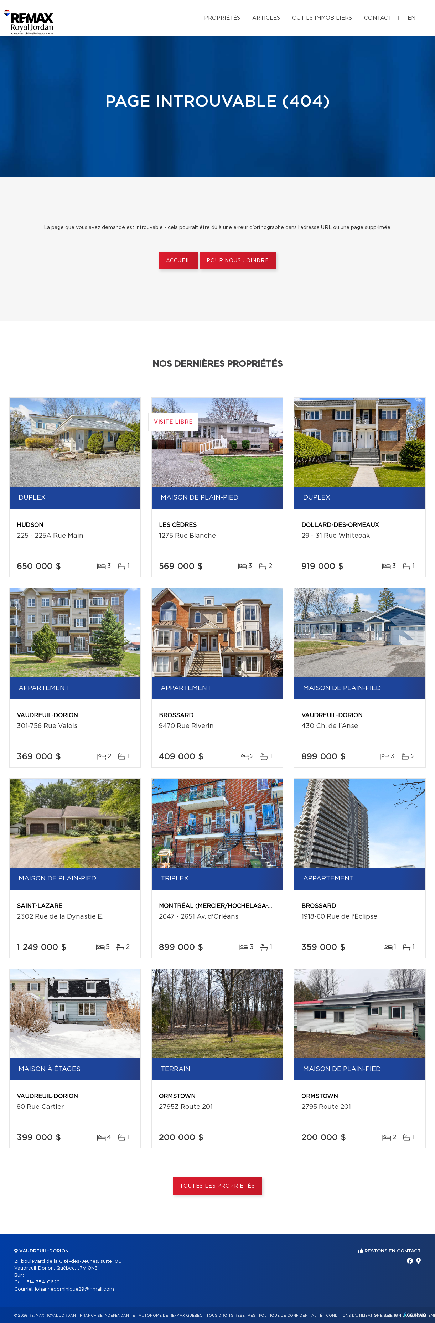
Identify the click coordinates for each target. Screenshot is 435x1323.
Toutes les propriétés (217, 1186)
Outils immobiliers (322, 18)
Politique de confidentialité (290, 1315)
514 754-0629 (43, 1282)
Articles (266, 18)
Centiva (415, 1314)
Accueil (178, 260)
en (411, 18)
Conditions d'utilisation (353, 1315)
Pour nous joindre (238, 260)
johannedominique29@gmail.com (74, 1289)
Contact (378, 18)
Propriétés (222, 18)
